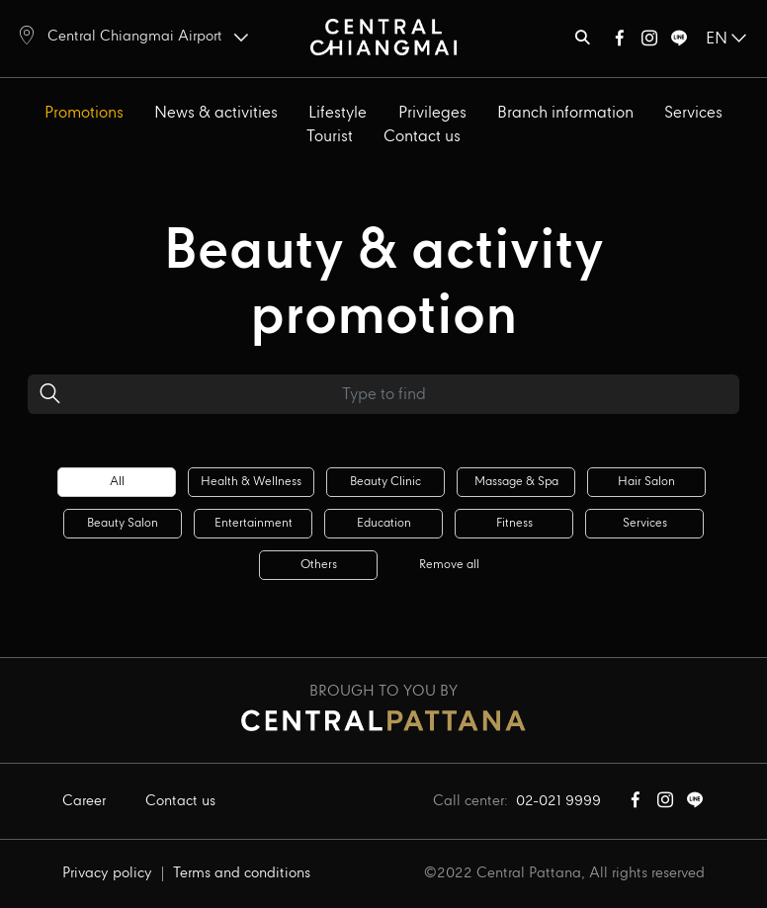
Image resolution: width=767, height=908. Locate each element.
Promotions (84, 113)
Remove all (449, 564)
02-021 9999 (558, 801)
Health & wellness (251, 481)
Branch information (565, 113)
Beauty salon (122, 523)
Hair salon (646, 481)
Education (384, 523)
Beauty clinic (385, 481)
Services (693, 113)
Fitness (514, 523)
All (117, 481)
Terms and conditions (241, 873)
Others (318, 564)
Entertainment (253, 523)
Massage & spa (516, 481)
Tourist (329, 136)
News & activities (216, 113)
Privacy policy (107, 873)
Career (84, 801)
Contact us (422, 136)
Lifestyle (337, 113)
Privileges (432, 113)
